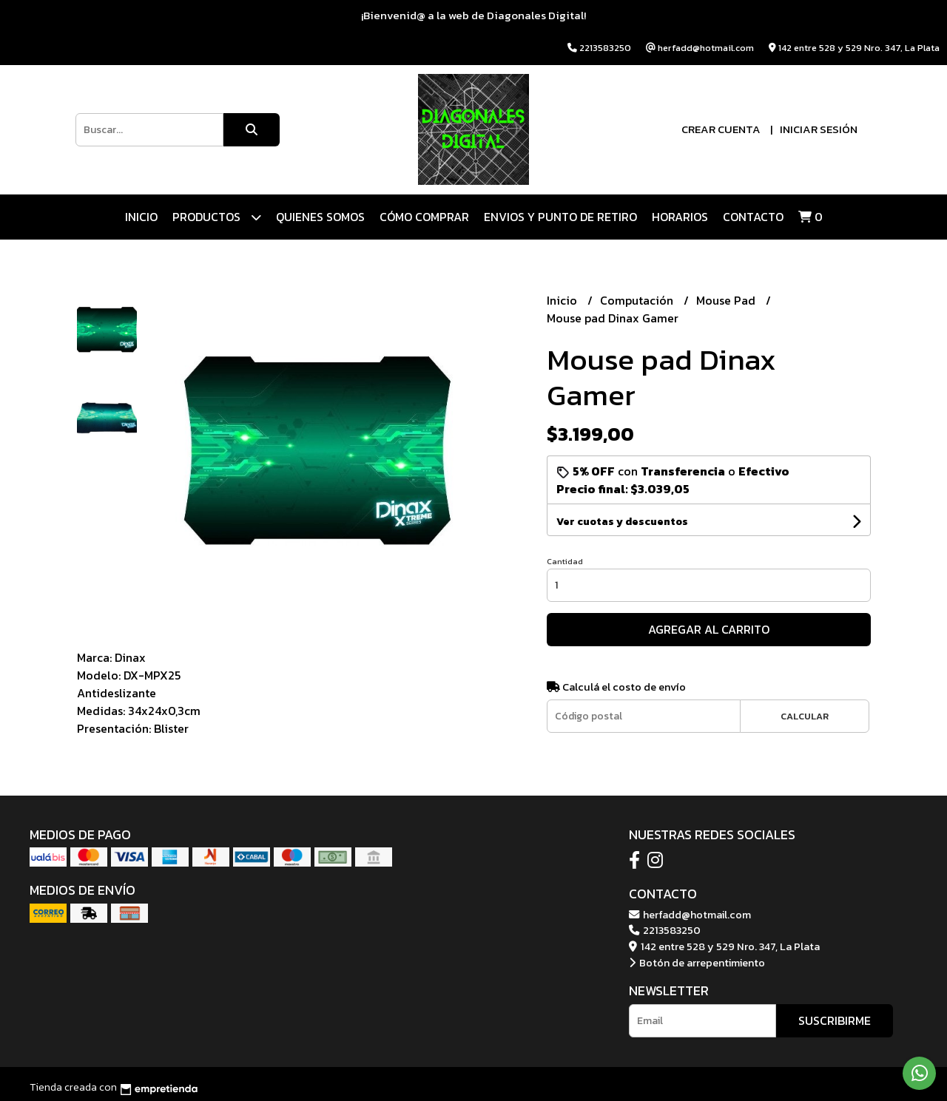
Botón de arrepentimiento (697, 963)
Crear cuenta (721, 129)
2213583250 (665, 930)
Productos (216, 217)
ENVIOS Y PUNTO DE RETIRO (560, 217)
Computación (638, 300)
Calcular (805, 716)
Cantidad (565, 561)
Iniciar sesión (818, 129)
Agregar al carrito (708, 629)
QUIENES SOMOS (320, 217)
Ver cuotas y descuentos (622, 521)
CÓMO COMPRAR (424, 217)
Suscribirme (834, 1020)
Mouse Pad (727, 300)
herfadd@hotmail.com (690, 915)
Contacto (753, 217)
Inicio (141, 217)
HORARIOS (680, 217)
